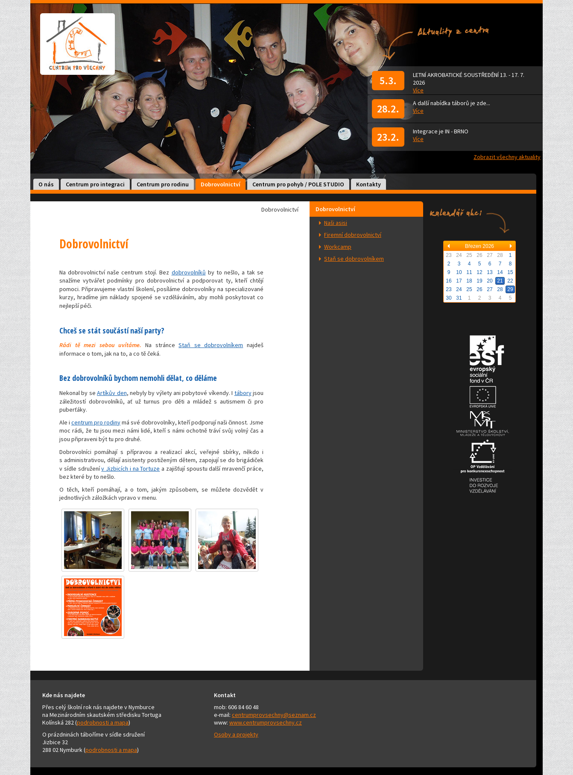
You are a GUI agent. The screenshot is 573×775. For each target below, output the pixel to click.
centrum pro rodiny (95, 422)
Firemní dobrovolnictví (352, 235)
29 (510, 289)
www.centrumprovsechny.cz (265, 722)
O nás (46, 184)
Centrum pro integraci (95, 184)
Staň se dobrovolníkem (354, 258)
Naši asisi (335, 223)
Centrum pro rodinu (163, 184)
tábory (242, 393)
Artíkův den (111, 393)
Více (418, 90)
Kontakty (368, 184)
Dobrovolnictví (220, 184)
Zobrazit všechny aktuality (507, 157)
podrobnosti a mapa (103, 722)
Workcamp (337, 246)
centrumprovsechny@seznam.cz (274, 715)
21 (500, 281)
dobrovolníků (189, 272)
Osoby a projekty (236, 734)
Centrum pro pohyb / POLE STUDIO (298, 184)
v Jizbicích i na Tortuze (130, 468)
